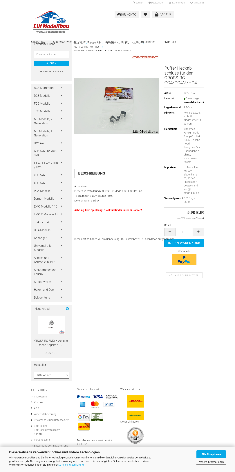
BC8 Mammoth (44, 88)
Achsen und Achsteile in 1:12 (44, 260)
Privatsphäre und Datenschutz (51, 420)
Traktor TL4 (41, 222)
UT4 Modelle (42, 230)
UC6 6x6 (39, 143)
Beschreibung (91, 173)
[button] (156, 2)
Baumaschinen (146, 42)
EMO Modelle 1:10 (45, 206)
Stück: (167, 225)
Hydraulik (170, 42)
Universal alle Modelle (42, 248)
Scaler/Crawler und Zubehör (71, 42)
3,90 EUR (51, 353)
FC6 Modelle (42, 103)
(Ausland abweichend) (194, 102)
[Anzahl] (184, 232)
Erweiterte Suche (51, 71)
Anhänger (40, 238)
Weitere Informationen (211, 461)
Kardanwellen (43, 282)
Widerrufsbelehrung (45, 414)
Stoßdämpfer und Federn (45, 272)
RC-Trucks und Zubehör (112, 42)
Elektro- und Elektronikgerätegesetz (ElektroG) (47, 429)
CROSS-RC (38, 42)
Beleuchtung (42, 297)
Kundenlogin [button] (177, 2)
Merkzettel (197, 2)
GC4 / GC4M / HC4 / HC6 (46, 165)
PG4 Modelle (42, 191)
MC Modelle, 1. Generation (43, 133)
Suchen (51, 63)
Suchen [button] (138, 2)
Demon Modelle (44, 198)
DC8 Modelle (42, 95)
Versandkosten (42, 439)
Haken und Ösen (44, 289)
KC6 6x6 (39, 175)
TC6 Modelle (42, 111)
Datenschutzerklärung (71, 464)
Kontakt (38, 402)
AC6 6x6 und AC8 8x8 (45, 153)
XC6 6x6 (39, 183)
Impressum (40, 396)
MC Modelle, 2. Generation (43, 121)
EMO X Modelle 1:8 (46, 214)
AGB (36, 408)
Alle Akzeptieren (211, 454)
